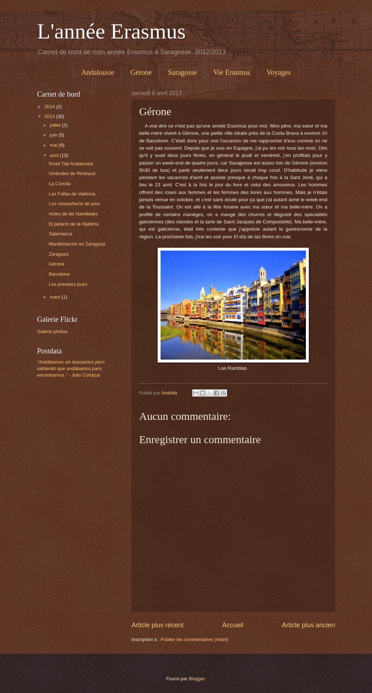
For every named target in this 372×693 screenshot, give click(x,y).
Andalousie (97, 72)
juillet (56, 125)
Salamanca (60, 233)
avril (55, 155)
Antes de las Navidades (73, 213)
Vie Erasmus (231, 72)
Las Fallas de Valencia (72, 193)
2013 (50, 116)
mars (55, 297)
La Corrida (59, 183)
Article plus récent (157, 625)
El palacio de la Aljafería (73, 224)
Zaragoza (58, 254)
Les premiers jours (68, 284)
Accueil (232, 625)
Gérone (141, 72)
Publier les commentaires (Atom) (195, 639)
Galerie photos (52, 331)
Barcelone (59, 274)
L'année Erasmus (111, 31)
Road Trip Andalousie (71, 163)
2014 (50, 106)
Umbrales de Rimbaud (72, 173)
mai (54, 145)
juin (54, 135)
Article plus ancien (308, 625)
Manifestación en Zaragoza (77, 244)
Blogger (197, 678)
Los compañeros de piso (74, 203)
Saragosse (182, 72)
